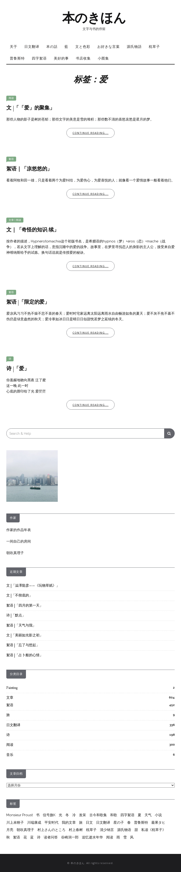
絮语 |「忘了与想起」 (23, 645)
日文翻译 (31, 46)
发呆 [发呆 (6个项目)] (82, 815)
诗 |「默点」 (15, 615)
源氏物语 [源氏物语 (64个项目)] (124, 830)
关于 (13, 46)
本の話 (52, 46)
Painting (12, 688)
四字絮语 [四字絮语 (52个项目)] (127, 815)
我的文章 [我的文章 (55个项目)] (69, 822)
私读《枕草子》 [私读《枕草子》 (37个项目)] (153, 830)
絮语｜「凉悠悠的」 (29, 169)
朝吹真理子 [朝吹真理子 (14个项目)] (25, 830)
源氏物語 (134, 46)
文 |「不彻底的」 (19, 596)
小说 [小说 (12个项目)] (158, 815)
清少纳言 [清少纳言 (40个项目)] (107, 830)
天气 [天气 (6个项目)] (148, 815)
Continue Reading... (90, 133)
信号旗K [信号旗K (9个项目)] (49, 815)
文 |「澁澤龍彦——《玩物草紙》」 (33, 586)
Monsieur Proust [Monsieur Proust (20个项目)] (19, 815)
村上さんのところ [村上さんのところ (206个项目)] (51, 830)
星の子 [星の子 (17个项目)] (118, 822)
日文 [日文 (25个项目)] (89, 822)
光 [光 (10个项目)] (60, 815)
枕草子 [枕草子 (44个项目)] (91, 830)
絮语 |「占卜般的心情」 (24, 655)
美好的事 (61, 58)
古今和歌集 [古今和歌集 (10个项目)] (98, 815)
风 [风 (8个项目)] (132, 837)
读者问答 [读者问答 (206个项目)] (51, 837)
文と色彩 (82, 46)
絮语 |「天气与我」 (21, 626)
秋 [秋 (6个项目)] (8, 837)
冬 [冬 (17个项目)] (67, 815)
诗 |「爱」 (17, 369)
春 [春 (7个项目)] (129, 822)
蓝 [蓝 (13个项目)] (32, 837)
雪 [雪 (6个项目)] (125, 837)
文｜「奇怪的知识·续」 (32, 230)
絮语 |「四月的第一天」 (24, 606)
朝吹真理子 (15, 553)
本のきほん (94, 17)
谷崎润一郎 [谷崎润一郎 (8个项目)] (70, 837)
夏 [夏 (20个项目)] (139, 815)
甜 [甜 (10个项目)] (136, 830)
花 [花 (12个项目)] (25, 837)
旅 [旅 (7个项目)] (81, 822)
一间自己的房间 (18, 541)
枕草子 (154, 46)
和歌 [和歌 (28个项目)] (113, 815)
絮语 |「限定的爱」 (28, 302)
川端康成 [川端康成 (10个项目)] (34, 822)
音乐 (9, 755)
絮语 (11, 159)
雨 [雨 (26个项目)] (118, 837)
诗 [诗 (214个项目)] (38, 837)
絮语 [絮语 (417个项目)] (16, 837)
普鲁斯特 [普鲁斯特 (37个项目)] (141, 822)
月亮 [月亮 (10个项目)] (9, 830)
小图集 (103, 58)
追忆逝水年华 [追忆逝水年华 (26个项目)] (92, 837)
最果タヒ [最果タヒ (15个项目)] (158, 822)
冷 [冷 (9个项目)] (74, 815)
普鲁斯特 (17, 58)
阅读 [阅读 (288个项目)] (109, 837)
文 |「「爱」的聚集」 (30, 108)
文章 (11, 220)
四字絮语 (39, 58)
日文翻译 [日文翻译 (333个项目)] (103, 822)
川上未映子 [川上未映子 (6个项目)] (15, 822)
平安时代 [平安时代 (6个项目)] (51, 822)
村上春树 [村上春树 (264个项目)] (76, 830)
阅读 (11, 98)
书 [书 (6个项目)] (38, 815)
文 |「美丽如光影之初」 (24, 635)
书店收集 (83, 58)
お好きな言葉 (108, 46)
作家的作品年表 (18, 530)
